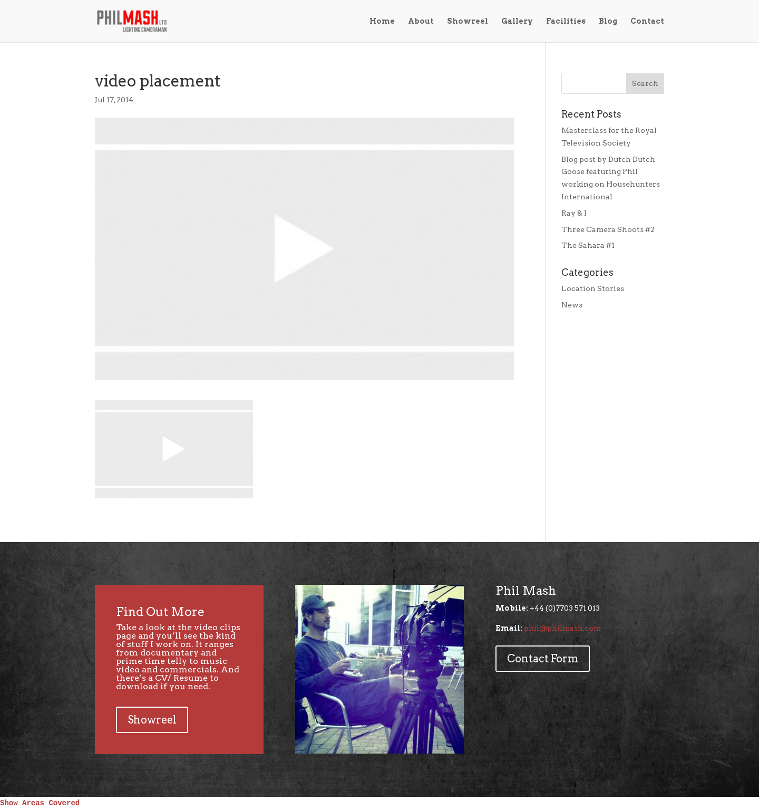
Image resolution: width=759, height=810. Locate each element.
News (571, 305)
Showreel (467, 21)
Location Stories (592, 288)
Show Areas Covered (40, 803)
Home (382, 21)
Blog (608, 21)
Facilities (566, 21)
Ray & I (574, 213)
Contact (647, 21)
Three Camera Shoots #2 (608, 229)
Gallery (517, 21)
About (421, 21)
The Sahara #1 (588, 245)
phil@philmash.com (562, 628)
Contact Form (542, 658)
